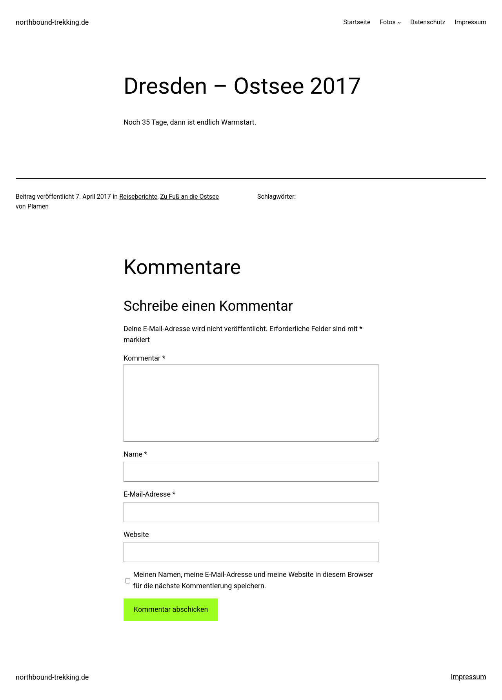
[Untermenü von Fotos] (399, 22)
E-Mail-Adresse (149, 494)
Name (135, 454)
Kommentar (144, 358)
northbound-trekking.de (52, 22)
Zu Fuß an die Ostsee (189, 196)
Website (136, 534)
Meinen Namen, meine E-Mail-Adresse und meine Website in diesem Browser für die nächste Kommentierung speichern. (253, 580)
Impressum (468, 677)
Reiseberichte (139, 196)
